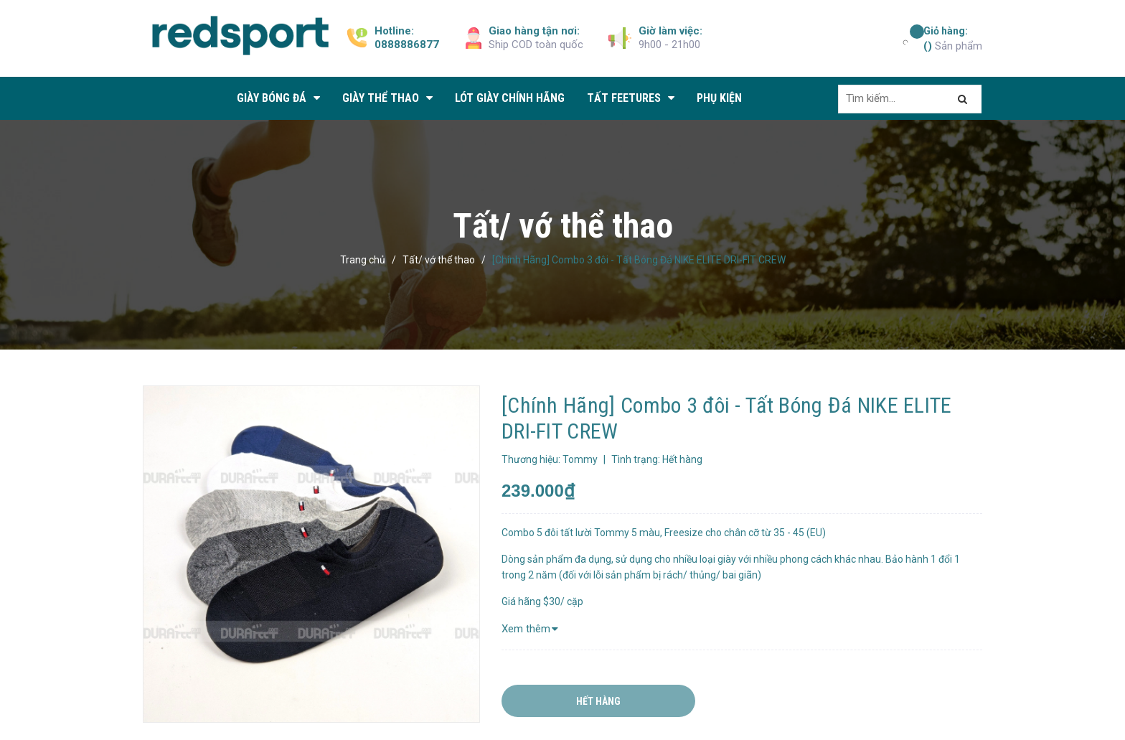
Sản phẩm (952, 38)
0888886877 (407, 44)
